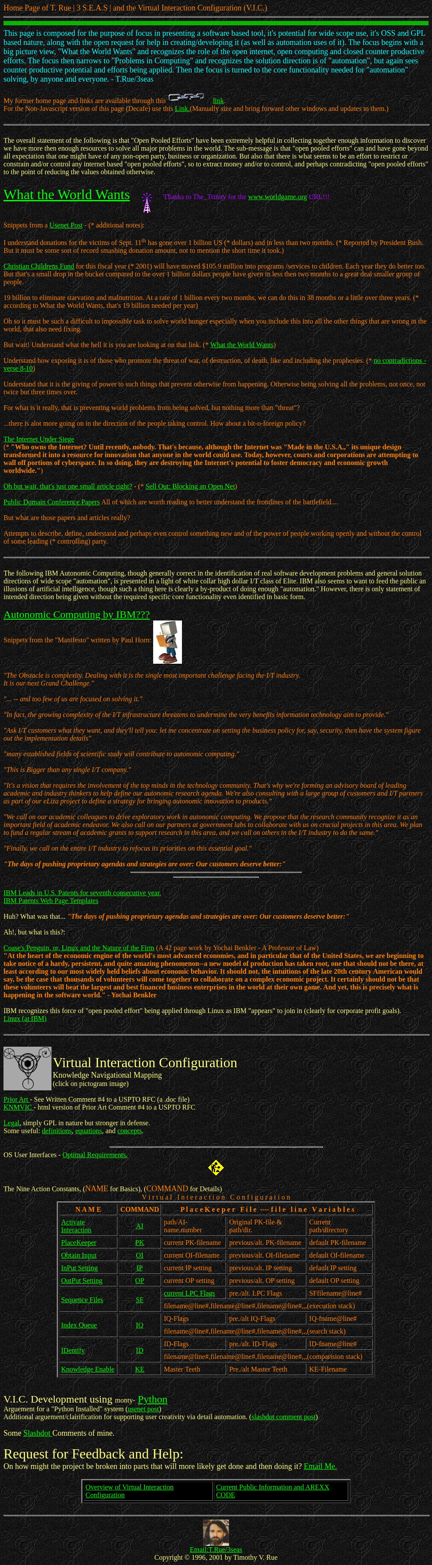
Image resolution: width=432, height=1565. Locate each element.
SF (140, 1299)
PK (139, 1242)
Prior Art (16, 1099)
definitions (57, 1130)
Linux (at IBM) (25, 1018)
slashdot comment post (283, 1416)
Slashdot (38, 1433)
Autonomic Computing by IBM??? (76, 614)
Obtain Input (78, 1255)
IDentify (73, 1350)
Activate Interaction (76, 1226)
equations (88, 1130)
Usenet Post (65, 225)
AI (140, 1226)
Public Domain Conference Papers (51, 502)
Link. (182, 108)
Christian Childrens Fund (38, 266)
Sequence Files (82, 1299)
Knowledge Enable (87, 1369)
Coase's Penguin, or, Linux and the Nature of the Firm (78, 947)
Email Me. (320, 1466)
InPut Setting (79, 1268)
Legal (11, 1123)
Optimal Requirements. (94, 1154)
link (218, 100)
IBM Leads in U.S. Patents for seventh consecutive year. (82, 892)
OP (139, 1280)
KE (139, 1369)
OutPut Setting (82, 1280)
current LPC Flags (189, 1293)
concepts (129, 1130)
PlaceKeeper (78, 1242)
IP (140, 1268)
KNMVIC (18, 1107)
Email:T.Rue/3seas (216, 1549)
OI (140, 1255)
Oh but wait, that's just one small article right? (67, 486)
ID (140, 1350)
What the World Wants (66, 194)
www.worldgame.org (277, 196)
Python (153, 1399)
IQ (140, 1325)
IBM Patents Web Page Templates (50, 900)
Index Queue (79, 1325)
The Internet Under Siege (38, 439)
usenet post (143, 1409)
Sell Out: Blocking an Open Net (190, 486)
